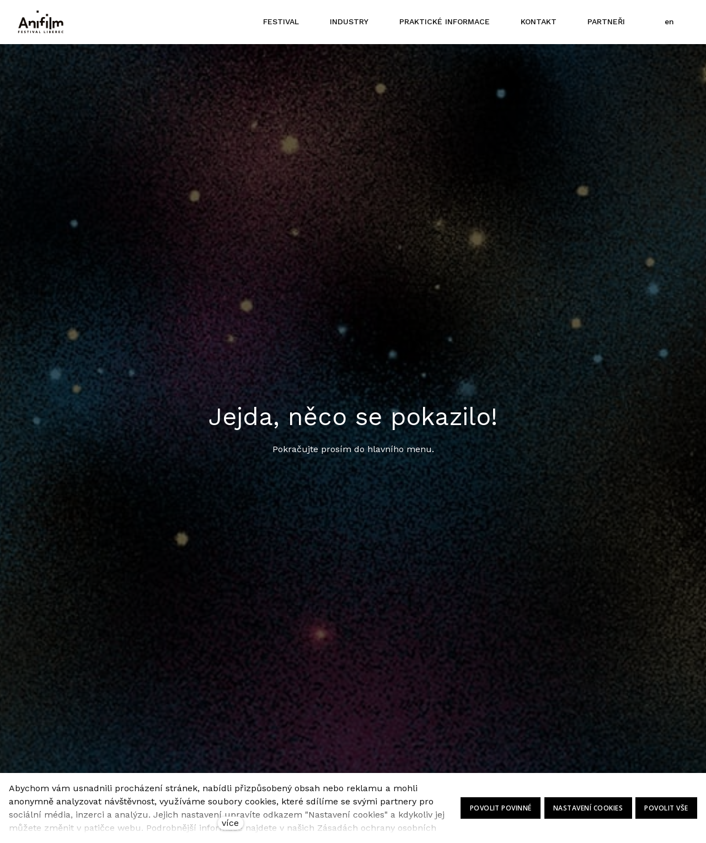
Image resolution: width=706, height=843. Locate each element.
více (230, 823)
